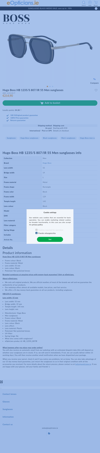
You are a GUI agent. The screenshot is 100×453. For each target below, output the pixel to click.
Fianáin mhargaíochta (47, 233)
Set (50, 239)
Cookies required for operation (50, 230)
